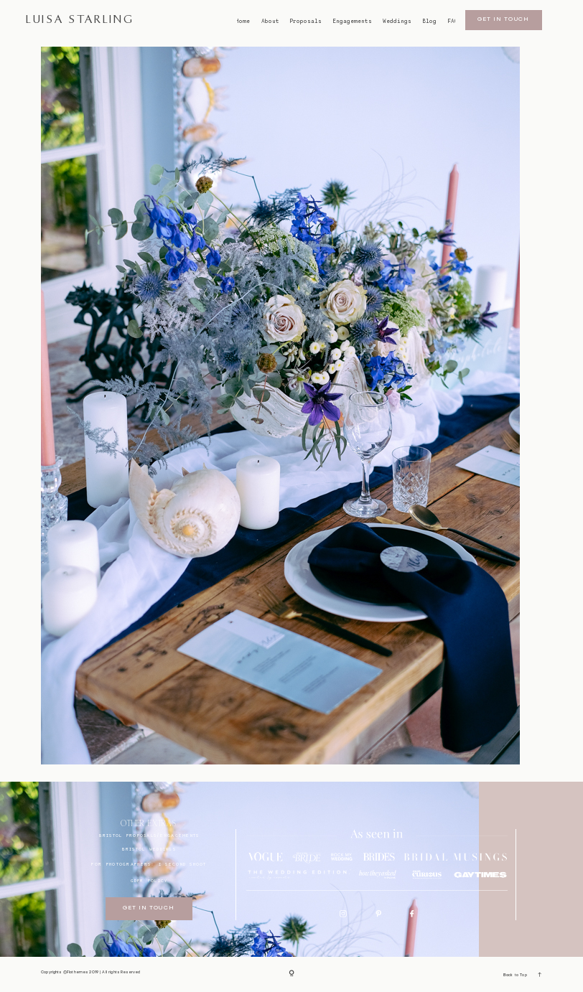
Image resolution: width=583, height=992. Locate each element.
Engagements (352, 21)
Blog (430, 21)
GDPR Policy (149, 880)
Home (242, 21)
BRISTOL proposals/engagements (149, 835)
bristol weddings (149, 848)
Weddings (397, 21)
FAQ (452, 21)
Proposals (306, 21)
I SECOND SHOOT (183, 863)
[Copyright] (291, 974)
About (270, 21)
